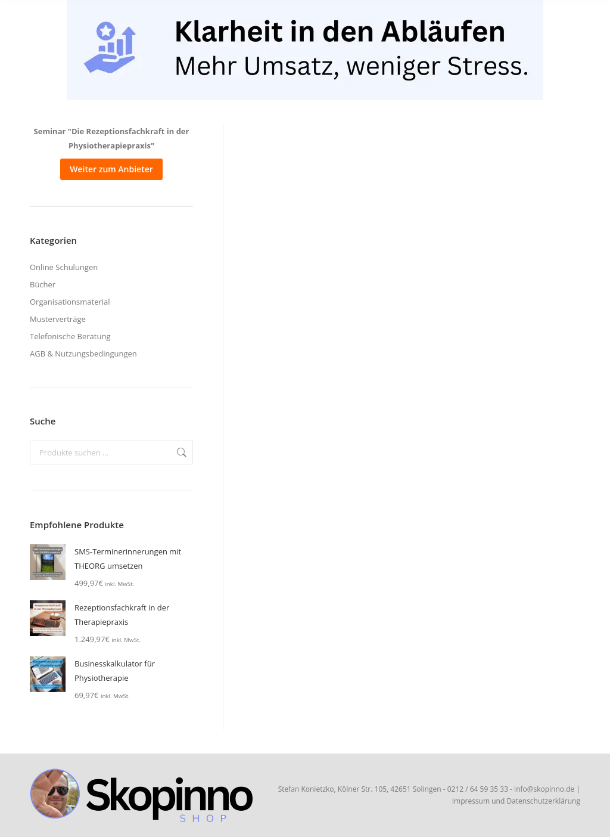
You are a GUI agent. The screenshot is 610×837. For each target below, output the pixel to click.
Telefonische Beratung (70, 336)
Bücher (42, 284)
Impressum (471, 801)
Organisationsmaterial (70, 301)
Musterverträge (58, 319)
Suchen (180, 452)
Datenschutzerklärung (543, 801)
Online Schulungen (64, 267)
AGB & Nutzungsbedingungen (83, 353)
